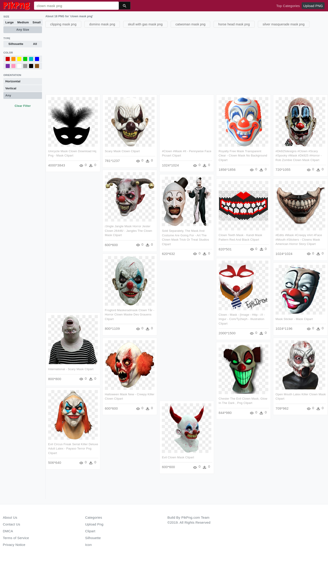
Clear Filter (23, 106)
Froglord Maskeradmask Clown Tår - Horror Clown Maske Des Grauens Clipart (129, 314)
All (35, 44)
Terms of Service (16, 538)
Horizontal (12, 81)
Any (8, 95)
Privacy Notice (14, 545)
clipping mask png (63, 24)
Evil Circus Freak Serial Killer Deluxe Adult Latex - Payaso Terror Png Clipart (73, 448)
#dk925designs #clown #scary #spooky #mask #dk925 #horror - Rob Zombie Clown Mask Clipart (298, 155)
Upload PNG (313, 6)
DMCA (8, 531)
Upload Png (94, 524)
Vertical (10, 88)
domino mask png (102, 24)
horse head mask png (234, 24)
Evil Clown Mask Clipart (178, 457)
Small (36, 22)
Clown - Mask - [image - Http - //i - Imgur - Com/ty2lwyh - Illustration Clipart (241, 319)
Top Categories (288, 6)
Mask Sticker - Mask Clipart (293, 318)
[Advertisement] (181, 60)
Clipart (90, 531)
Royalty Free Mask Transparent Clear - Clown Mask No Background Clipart (242, 155)
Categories (93, 517)
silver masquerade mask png (284, 24)
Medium (23, 22)
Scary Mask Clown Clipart (122, 151)
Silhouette (15, 44)
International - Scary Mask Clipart (71, 369)
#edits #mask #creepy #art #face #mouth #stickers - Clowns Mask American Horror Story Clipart (298, 239)
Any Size (22, 29)
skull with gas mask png (145, 24)
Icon (88, 545)
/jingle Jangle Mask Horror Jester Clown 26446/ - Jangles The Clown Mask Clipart (128, 230)
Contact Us (11, 524)
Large (9, 22)
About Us (10, 517)
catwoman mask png (190, 24)
